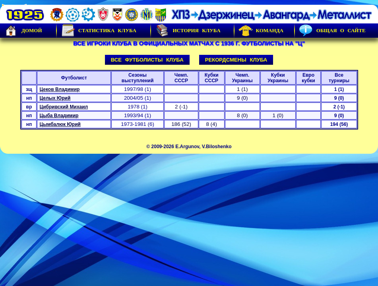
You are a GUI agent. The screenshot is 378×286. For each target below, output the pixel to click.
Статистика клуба (98, 30)
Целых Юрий (54, 98)
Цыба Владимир (58, 115)
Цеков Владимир (59, 89)
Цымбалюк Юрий (60, 124)
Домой (23, 30)
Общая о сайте (332, 30)
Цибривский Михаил (63, 107)
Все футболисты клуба (147, 60)
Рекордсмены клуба (236, 60)
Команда (260, 30)
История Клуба (187, 30)
